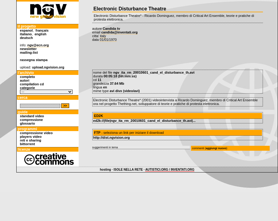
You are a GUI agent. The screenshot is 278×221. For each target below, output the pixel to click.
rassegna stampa (34, 60)
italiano (26, 34)
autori (25, 80)
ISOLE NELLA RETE (128, 169)
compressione (31, 120)
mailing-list (29, 52)
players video (31, 136)
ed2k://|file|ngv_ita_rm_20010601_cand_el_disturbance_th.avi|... (144, 120)
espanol (26, 30)
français (42, 30)
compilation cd (32, 84)
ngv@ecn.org (38, 45)
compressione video (36, 133)
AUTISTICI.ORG (156, 169)
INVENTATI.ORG (182, 169)
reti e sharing (30, 140)
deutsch (26, 38)
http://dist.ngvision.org (111, 137)
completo (27, 77)
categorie (27, 88)
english (41, 34)
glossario (27, 123)
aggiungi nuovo (216, 148)
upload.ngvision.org (48, 67)
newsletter (28, 49)
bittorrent (27, 144)
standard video (32, 116)
